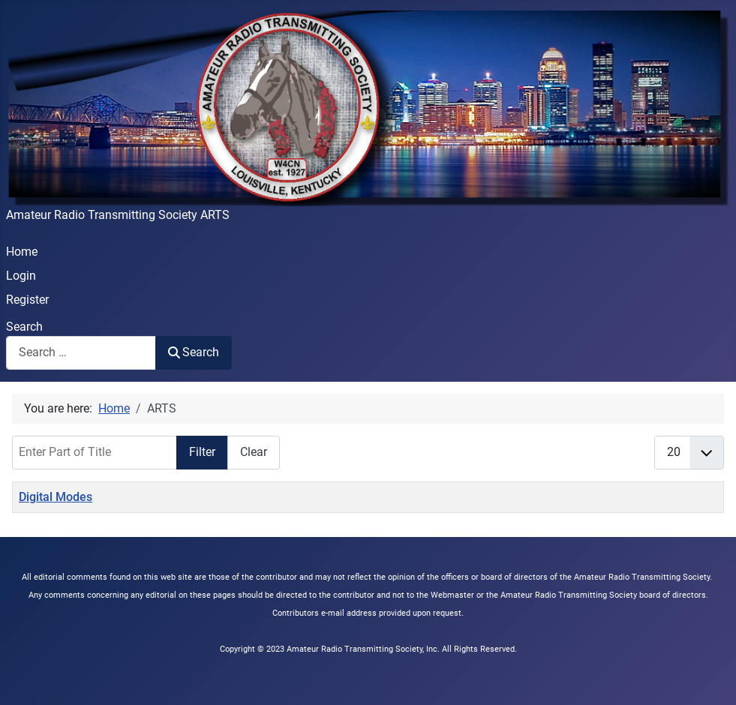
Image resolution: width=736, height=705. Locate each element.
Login (21, 275)
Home (22, 251)
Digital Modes (55, 497)
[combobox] (81, 353)
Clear (253, 452)
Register (27, 299)
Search (24, 327)
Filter (202, 452)
